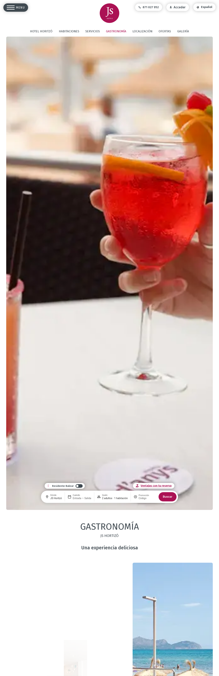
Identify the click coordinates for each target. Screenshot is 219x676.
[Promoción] (147, 498)
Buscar (167, 496)
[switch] (67, 486)
